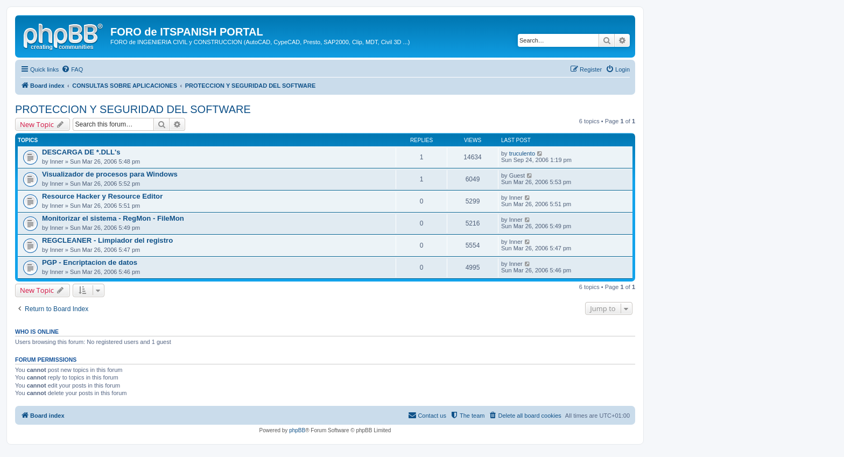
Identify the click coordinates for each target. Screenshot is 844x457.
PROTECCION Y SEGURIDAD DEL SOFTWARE (133, 109)
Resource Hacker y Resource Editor (102, 196)
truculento (522, 153)
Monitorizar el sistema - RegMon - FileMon (113, 218)
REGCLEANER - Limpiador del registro (107, 240)
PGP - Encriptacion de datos (89, 262)
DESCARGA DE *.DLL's (81, 152)
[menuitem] (72, 69)
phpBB (297, 430)
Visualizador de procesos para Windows (110, 174)
